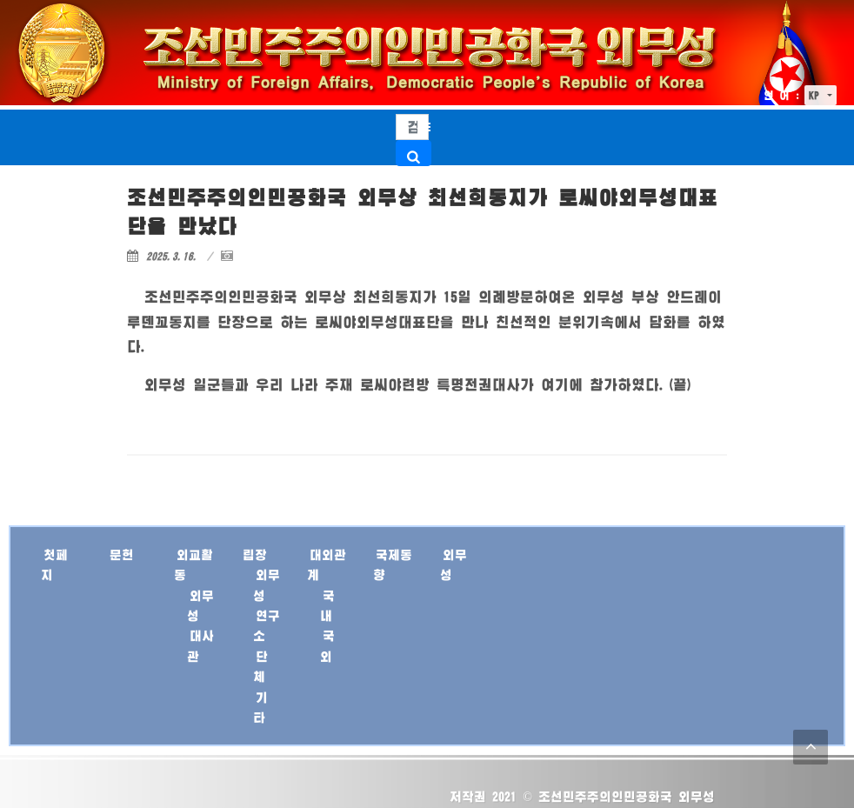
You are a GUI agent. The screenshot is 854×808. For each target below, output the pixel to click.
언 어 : (782, 95)
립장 (255, 554)
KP (816, 95)
